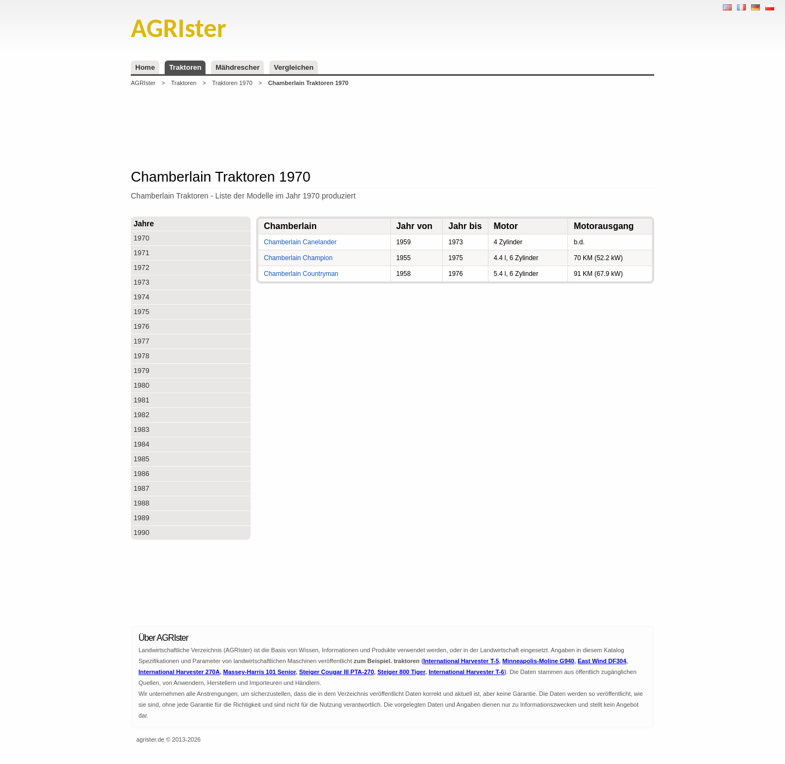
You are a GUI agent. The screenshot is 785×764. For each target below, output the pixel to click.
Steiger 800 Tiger (401, 672)
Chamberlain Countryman (301, 274)
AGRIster (143, 83)
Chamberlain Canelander (300, 242)
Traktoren (185, 67)
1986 (141, 474)
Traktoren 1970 (232, 83)
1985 (141, 459)
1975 (141, 312)
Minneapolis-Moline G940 (538, 661)
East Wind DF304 (602, 661)
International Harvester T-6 (466, 672)
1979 (141, 370)
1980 (141, 385)
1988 (141, 503)
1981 (141, 400)
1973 (141, 282)
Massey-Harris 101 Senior (259, 672)
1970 (141, 238)
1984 (141, 444)
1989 (141, 518)
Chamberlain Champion (298, 258)
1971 (141, 253)
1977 (141, 341)
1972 (141, 267)
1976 (141, 326)
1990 (141, 532)
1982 (141, 415)
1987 (141, 488)
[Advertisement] (392, 127)
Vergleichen (293, 67)
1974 (141, 297)
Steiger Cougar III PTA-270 (336, 672)
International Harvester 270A (179, 672)
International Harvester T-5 (461, 661)
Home (145, 67)
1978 (141, 356)
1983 (141, 429)
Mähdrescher (237, 67)
